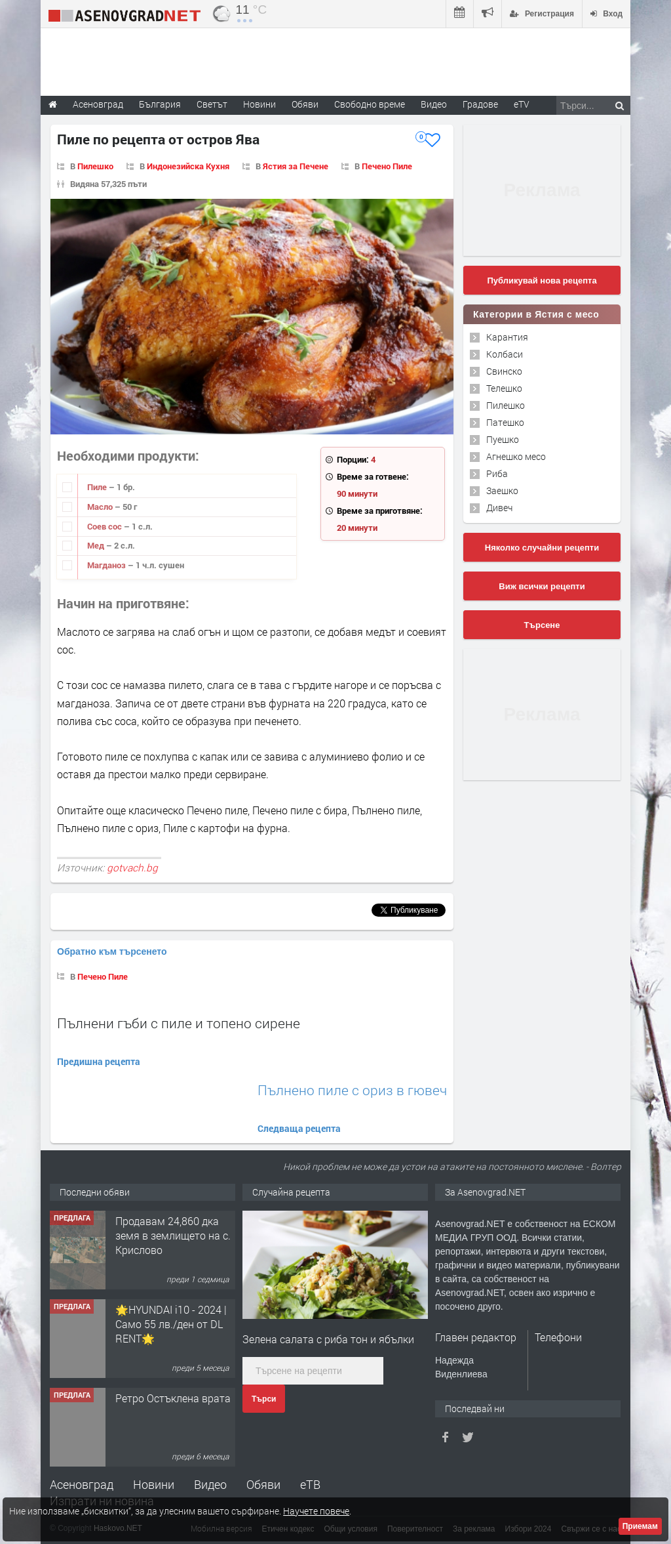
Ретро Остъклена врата (173, 1398)
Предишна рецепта (98, 1061)
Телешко (504, 388)
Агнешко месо (516, 456)
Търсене (542, 625)
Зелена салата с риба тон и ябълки (328, 1339)
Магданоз (107, 565)
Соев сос (105, 526)
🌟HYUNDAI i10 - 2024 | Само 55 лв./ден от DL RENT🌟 (171, 1324)
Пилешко (95, 166)
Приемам (640, 1526)
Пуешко (502, 439)
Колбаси (504, 354)
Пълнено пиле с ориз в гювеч (352, 1090)
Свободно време (369, 104)
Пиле (98, 487)
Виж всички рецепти (542, 586)
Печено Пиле (387, 166)
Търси (264, 1399)
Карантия (507, 337)
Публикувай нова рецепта (541, 280)
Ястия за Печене (295, 166)
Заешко (502, 490)
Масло (101, 506)
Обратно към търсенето (112, 951)
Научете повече (316, 1511)
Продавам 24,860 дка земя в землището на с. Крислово (173, 1235)
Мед (96, 545)
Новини (259, 104)
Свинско (504, 371)
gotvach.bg (132, 867)
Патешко (505, 422)
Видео (210, 1484)
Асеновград (81, 1484)
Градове (480, 104)
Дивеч (499, 507)
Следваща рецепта (299, 1128)
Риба (497, 473)
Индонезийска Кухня (188, 166)
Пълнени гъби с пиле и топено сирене (178, 1023)
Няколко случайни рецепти (542, 548)
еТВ (310, 1484)
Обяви (263, 1484)
